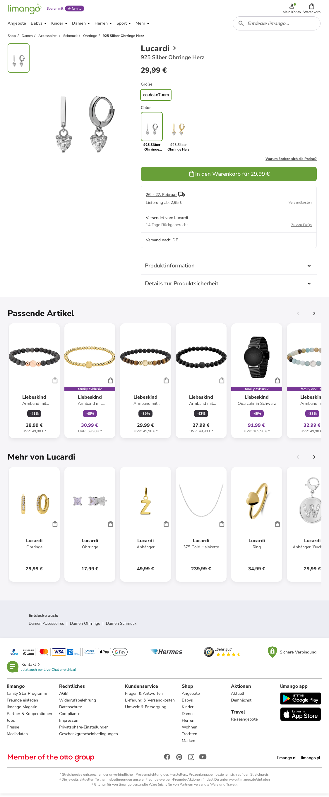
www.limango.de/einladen (249, 782)
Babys (187, 703)
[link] (178, 135)
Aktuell (237, 696)
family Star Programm (27, 696)
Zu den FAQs (301, 228)
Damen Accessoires (46, 626)
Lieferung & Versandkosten (150, 703)
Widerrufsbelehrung (77, 703)
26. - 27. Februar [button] (161, 197)
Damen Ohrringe (85, 626)
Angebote (191, 696)
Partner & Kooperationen (29, 717)
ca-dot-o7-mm (156, 97)
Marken (189, 744)
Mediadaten (17, 737)
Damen (188, 717)
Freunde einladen (22, 703)
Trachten (190, 737)
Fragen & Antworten (144, 696)
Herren (188, 723)
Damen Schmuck (121, 626)
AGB (63, 696)
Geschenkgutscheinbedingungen (88, 737)
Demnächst (241, 703)
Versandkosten (300, 205)
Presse (13, 730)
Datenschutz (70, 710)
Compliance (69, 717)
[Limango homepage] (24, 9)
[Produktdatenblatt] (34, 383)
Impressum (69, 723)
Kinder (188, 710)
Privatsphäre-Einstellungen (84, 730)
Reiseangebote (244, 722)
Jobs (11, 723)
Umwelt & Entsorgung (146, 710)
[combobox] (276, 26)
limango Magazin (22, 710)
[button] (312, 9)
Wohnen (190, 730)
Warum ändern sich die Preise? (291, 161)
